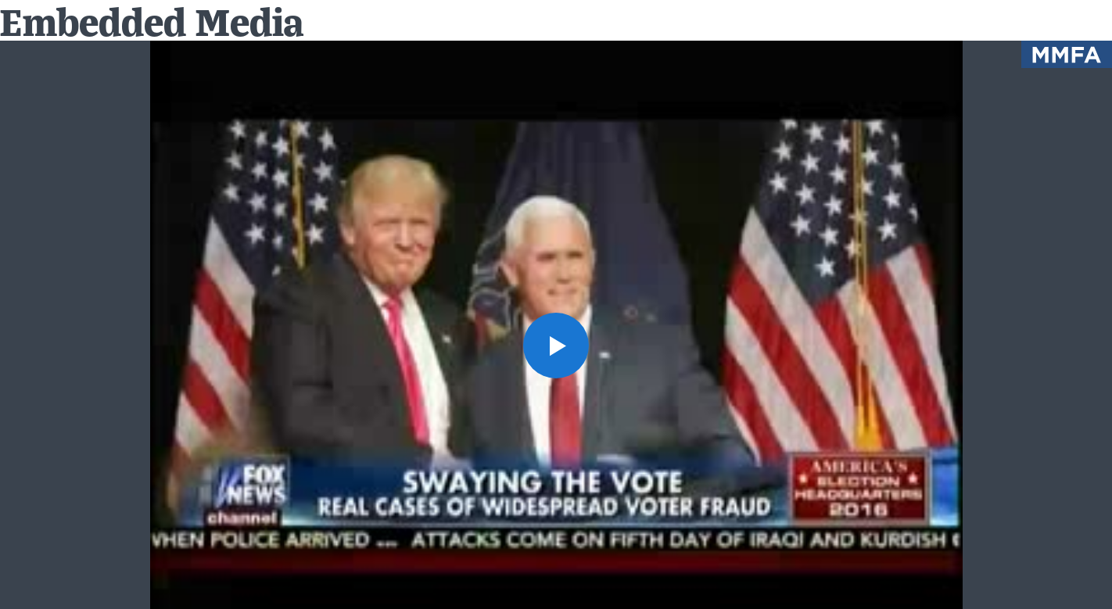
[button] (556, 345)
